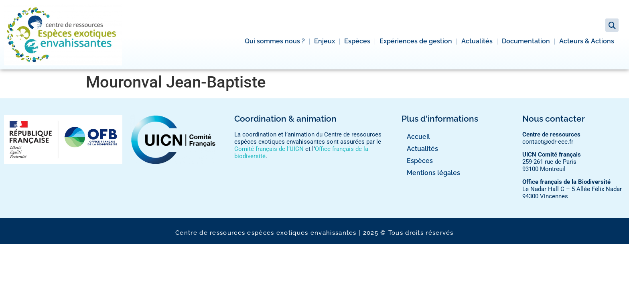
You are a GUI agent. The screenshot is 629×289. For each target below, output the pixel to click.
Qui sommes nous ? (275, 41)
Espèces (357, 41)
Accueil (418, 136)
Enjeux (324, 41)
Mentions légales (433, 173)
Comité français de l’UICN (269, 149)
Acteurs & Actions (586, 41)
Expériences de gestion (415, 41)
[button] (612, 25)
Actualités (477, 41)
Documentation (526, 41)
